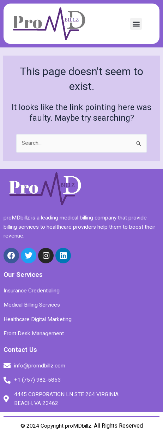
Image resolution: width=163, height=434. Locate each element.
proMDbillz (78, 426)
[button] (136, 24)
